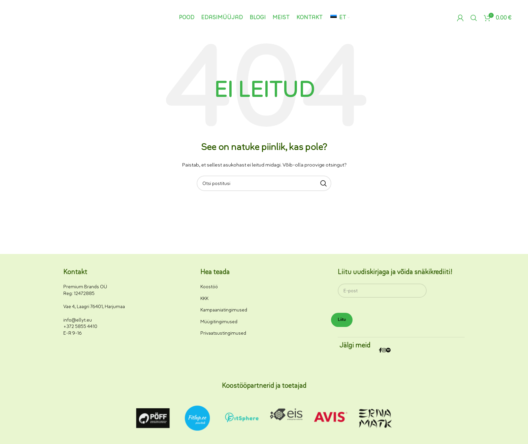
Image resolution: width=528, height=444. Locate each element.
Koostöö (209, 287)
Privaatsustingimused (223, 333)
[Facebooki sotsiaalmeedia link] (380, 350)
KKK (204, 298)
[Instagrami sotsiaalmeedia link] (384, 350)
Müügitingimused (218, 322)
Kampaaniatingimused (223, 310)
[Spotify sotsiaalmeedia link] (388, 350)
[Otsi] (474, 18)
